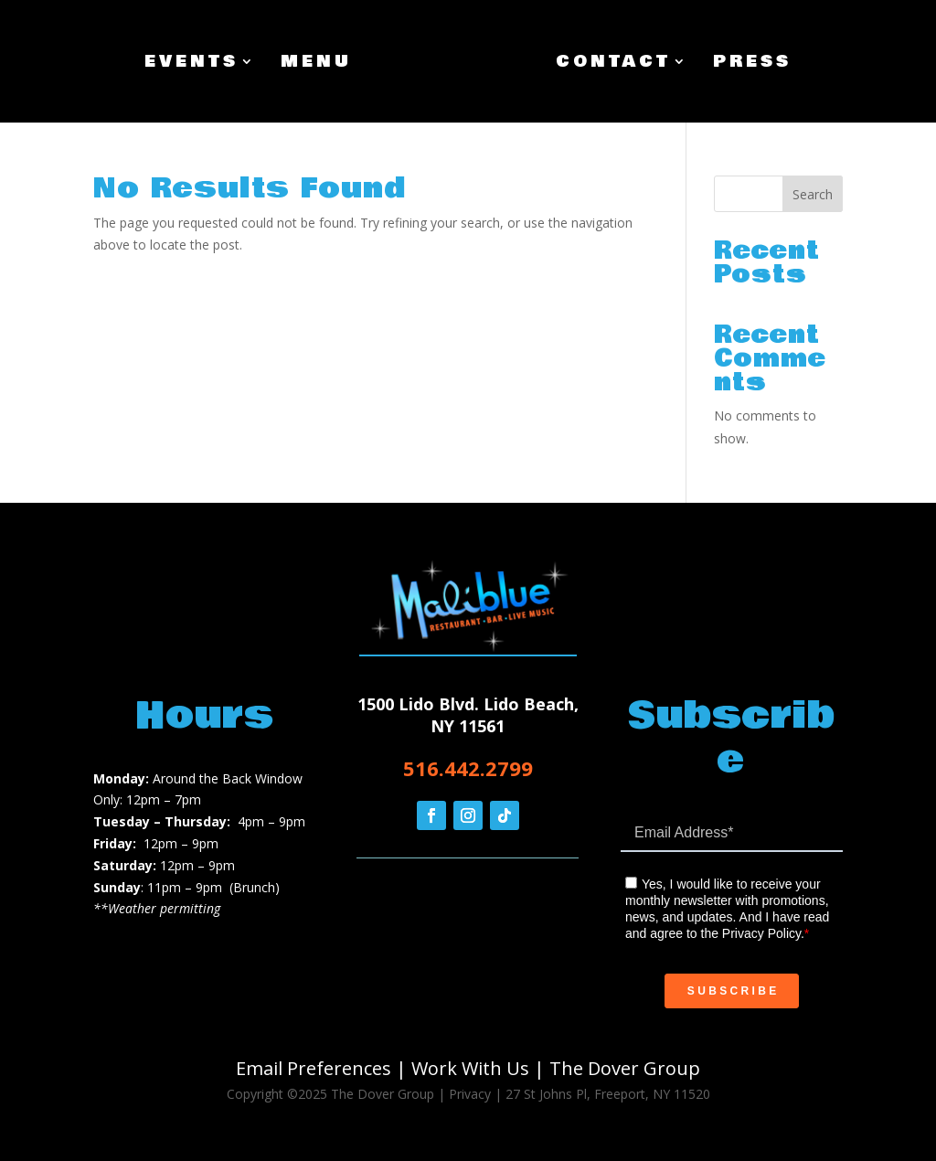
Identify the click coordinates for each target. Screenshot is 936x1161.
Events (191, 64)
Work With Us (470, 1068)
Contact (613, 64)
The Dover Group (624, 1068)
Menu (316, 64)
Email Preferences (313, 1068)
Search (812, 194)
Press (752, 64)
